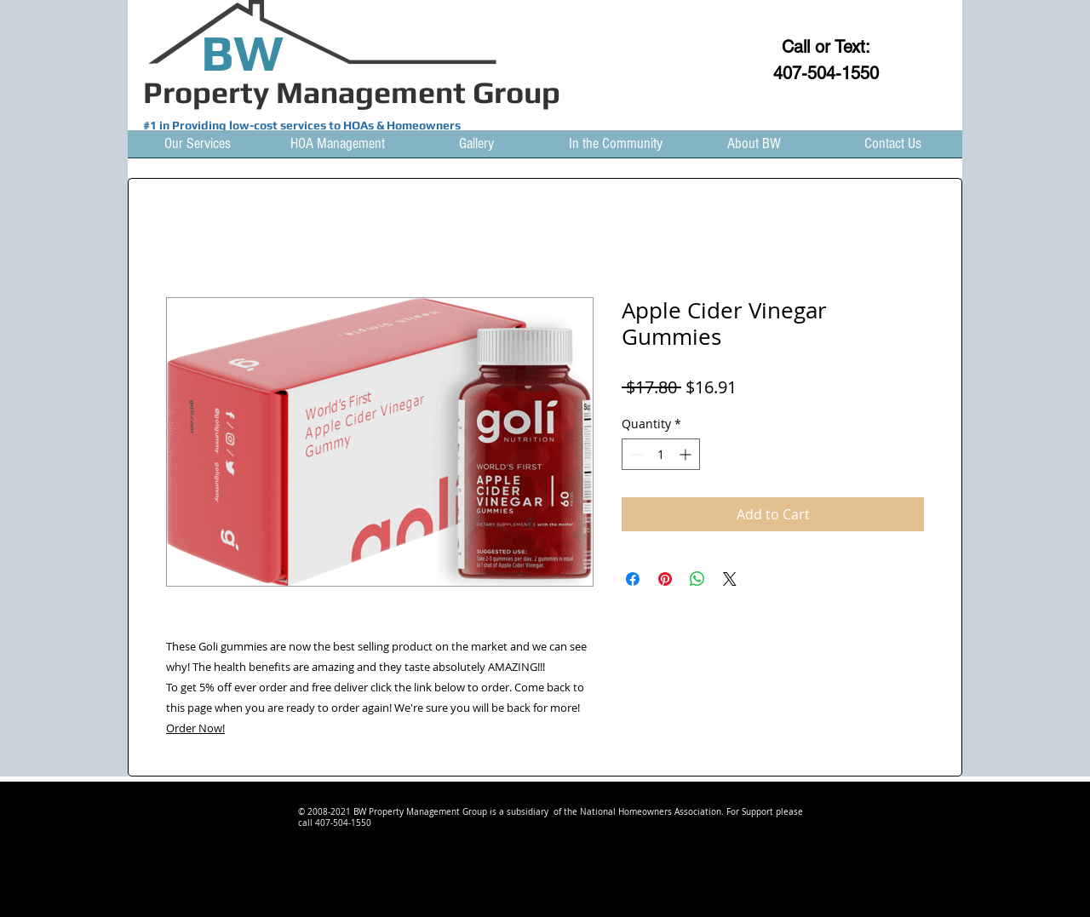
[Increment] (686, 454)
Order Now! (195, 728)
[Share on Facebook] (632, 579)
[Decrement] (634, 454)
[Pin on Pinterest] (665, 579)
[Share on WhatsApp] (697, 579)
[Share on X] (730, 579)
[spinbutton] (660, 454)
